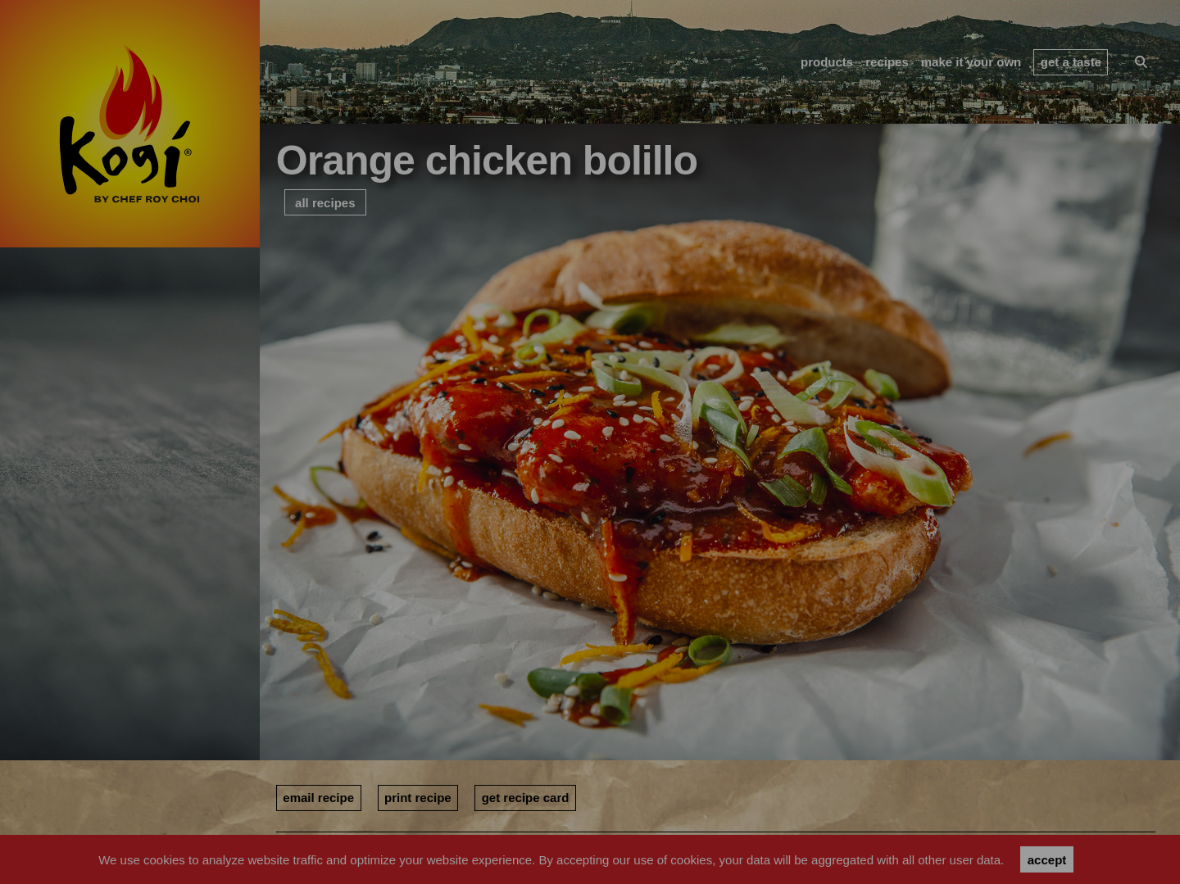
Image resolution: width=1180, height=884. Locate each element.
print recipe (418, 798)
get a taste (1071, 62)
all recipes (325, 203)
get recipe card (526, 798)
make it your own (971, 62)
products (827, 62)
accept (1047, 860)
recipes (887, 62)
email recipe (318, 798)
